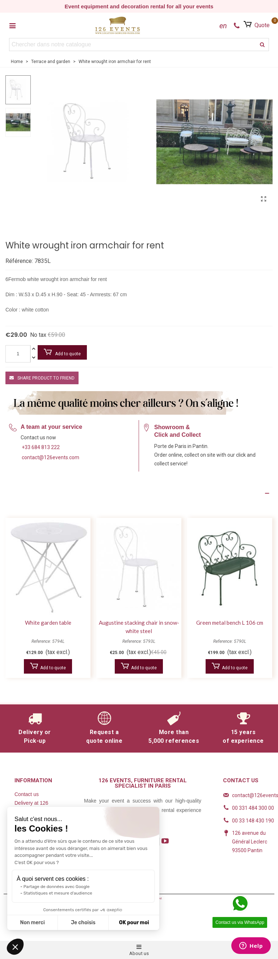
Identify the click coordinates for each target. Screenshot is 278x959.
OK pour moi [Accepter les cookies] (134, 923)
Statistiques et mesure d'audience (58, 893)
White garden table (48, 622)
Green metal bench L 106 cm (229, 622)
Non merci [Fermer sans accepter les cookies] (32, 923)
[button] (15, 946)
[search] (262, 44)
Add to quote (62, 352)
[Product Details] (139, 493)
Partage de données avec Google (57, 886)
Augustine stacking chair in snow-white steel (139, 626)
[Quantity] (17, 354)
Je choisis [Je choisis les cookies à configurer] (83, 923)
